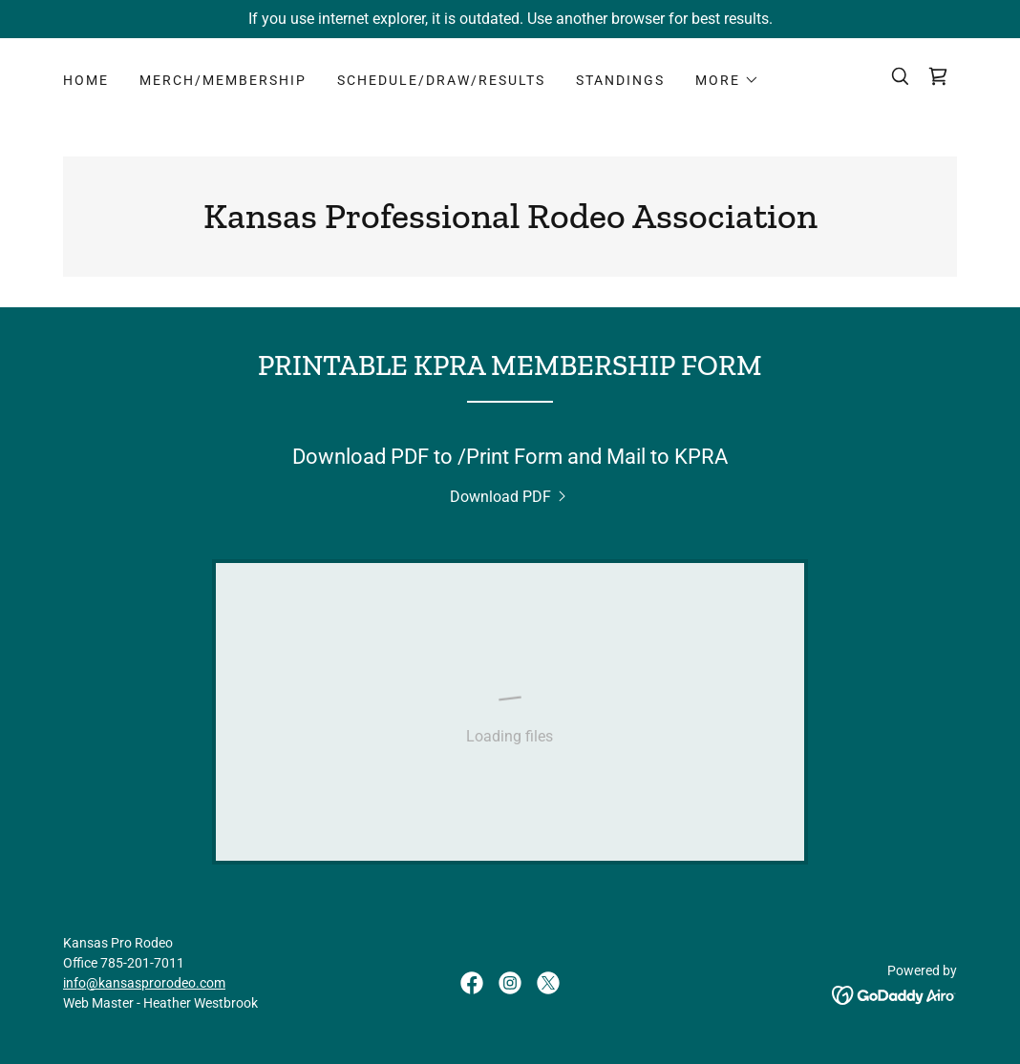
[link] (938, 76)
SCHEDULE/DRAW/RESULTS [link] (441, 80)
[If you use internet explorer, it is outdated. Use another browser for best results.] (510, 19)
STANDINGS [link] (620, 80)
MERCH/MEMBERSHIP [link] (223, 80)
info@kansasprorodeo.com (144, 983)
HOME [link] (86, 80)
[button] (727, 80)
